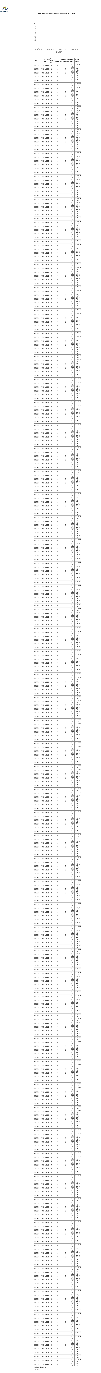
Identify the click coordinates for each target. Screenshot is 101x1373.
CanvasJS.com (77, 53)
